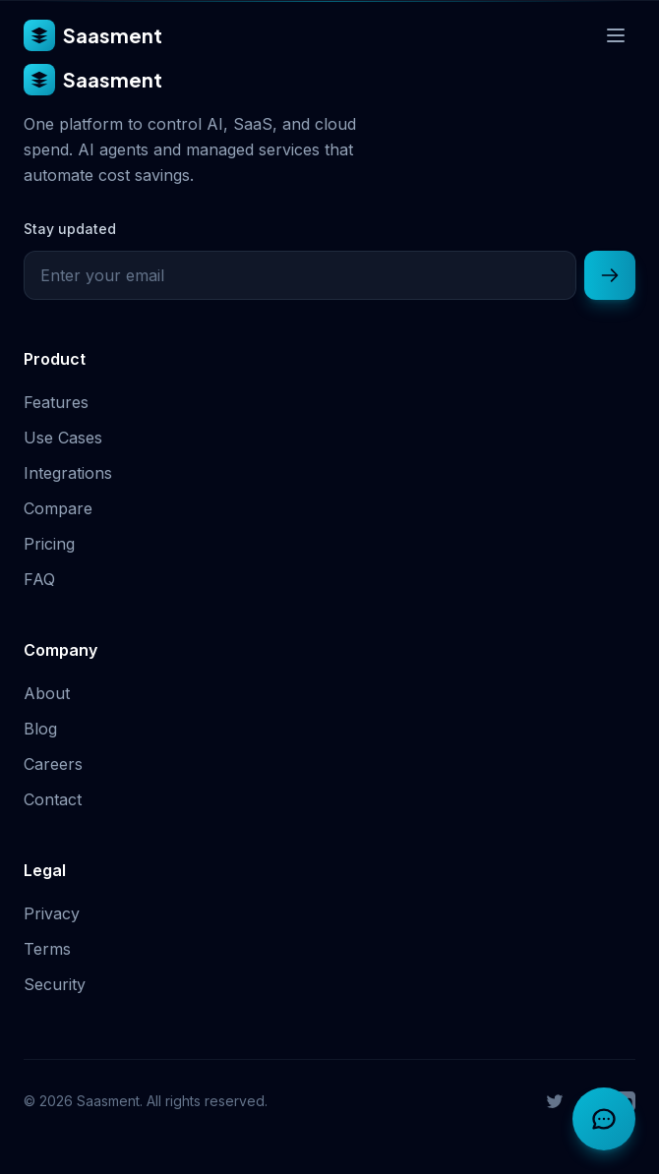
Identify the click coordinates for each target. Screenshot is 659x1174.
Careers (53, 764)
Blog (40, 728)
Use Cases (63, 437)
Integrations (68, 473)
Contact (53, 799)
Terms (47, 949)
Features (56, 402)
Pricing (49, 544)
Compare (58, 508)
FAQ (39, 579)
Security (55, 984)
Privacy (52, 913)
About (47, 693)
